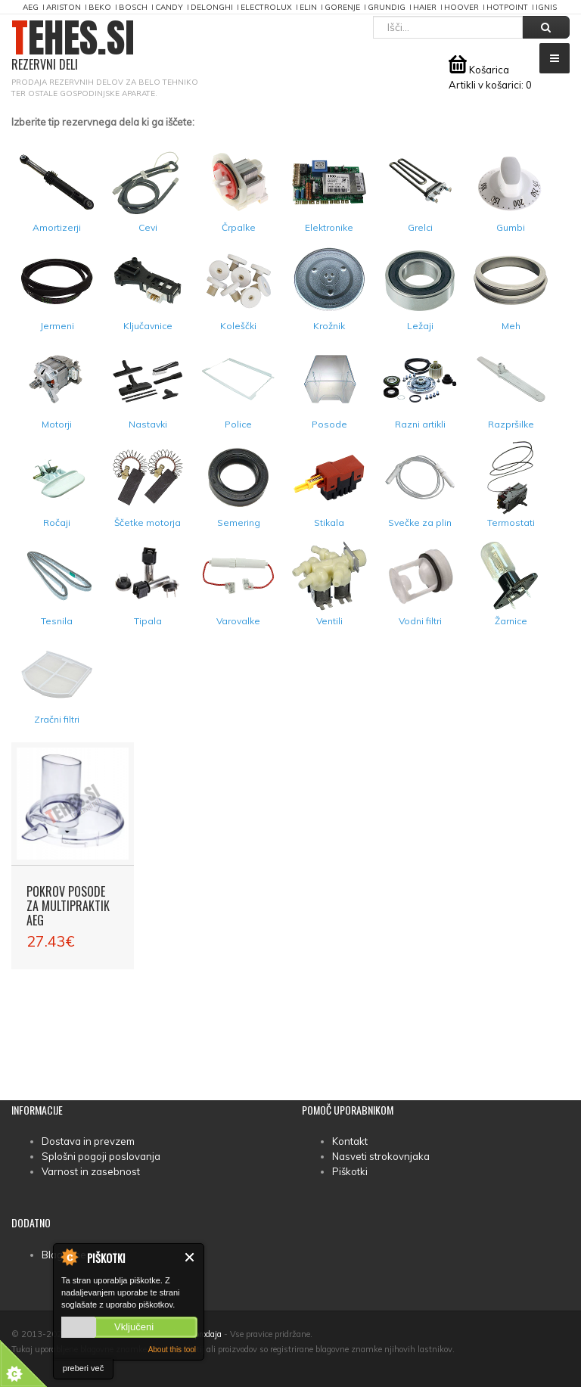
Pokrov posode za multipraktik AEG (68, 905)
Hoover (461, 7)
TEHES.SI (73, 45)
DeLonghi (212, 7)
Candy (169, 7)
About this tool (172, 1349)
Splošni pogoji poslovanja (101, 1156)
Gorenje (342, 7)
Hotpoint (507, 7)
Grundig (386, 7)
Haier (425, 7)
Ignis (546, 7)
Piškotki (350, 1171)
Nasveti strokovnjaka (381, 1156)
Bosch (133, 7)
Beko (100, 7)
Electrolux (266, 7)
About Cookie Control (69, 1257)
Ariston (63, 7)
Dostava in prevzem (88, 1141)
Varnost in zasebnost (91, 1171)
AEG (31, 7)
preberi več (83, 1368)
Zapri (190, 1257)
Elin (308, 7)
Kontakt (350, 1141)
